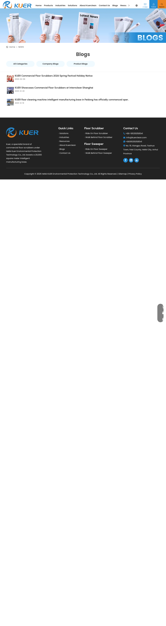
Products (48, 5)
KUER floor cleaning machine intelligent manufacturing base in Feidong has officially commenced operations (74, 92)
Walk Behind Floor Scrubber (98, 130)
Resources (125, 5)
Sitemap (122, 166)
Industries (60, 5)
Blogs (115, 5)
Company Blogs (51, 63)
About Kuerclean (88, 5)
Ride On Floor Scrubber (96, 126)
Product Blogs (81, 63)
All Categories (20, 63)
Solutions (72, 5)
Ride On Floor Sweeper (96, 141)
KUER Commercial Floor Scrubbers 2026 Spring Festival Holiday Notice (53, 75)
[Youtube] (136, 153)
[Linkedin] (131, 153)
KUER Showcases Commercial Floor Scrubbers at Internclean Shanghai (53, 83)
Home (38, 5)
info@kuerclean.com (136, 130)
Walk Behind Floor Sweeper (98, 145)
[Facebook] (125, 153)
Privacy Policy (135, 166)
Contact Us (104, 5)
